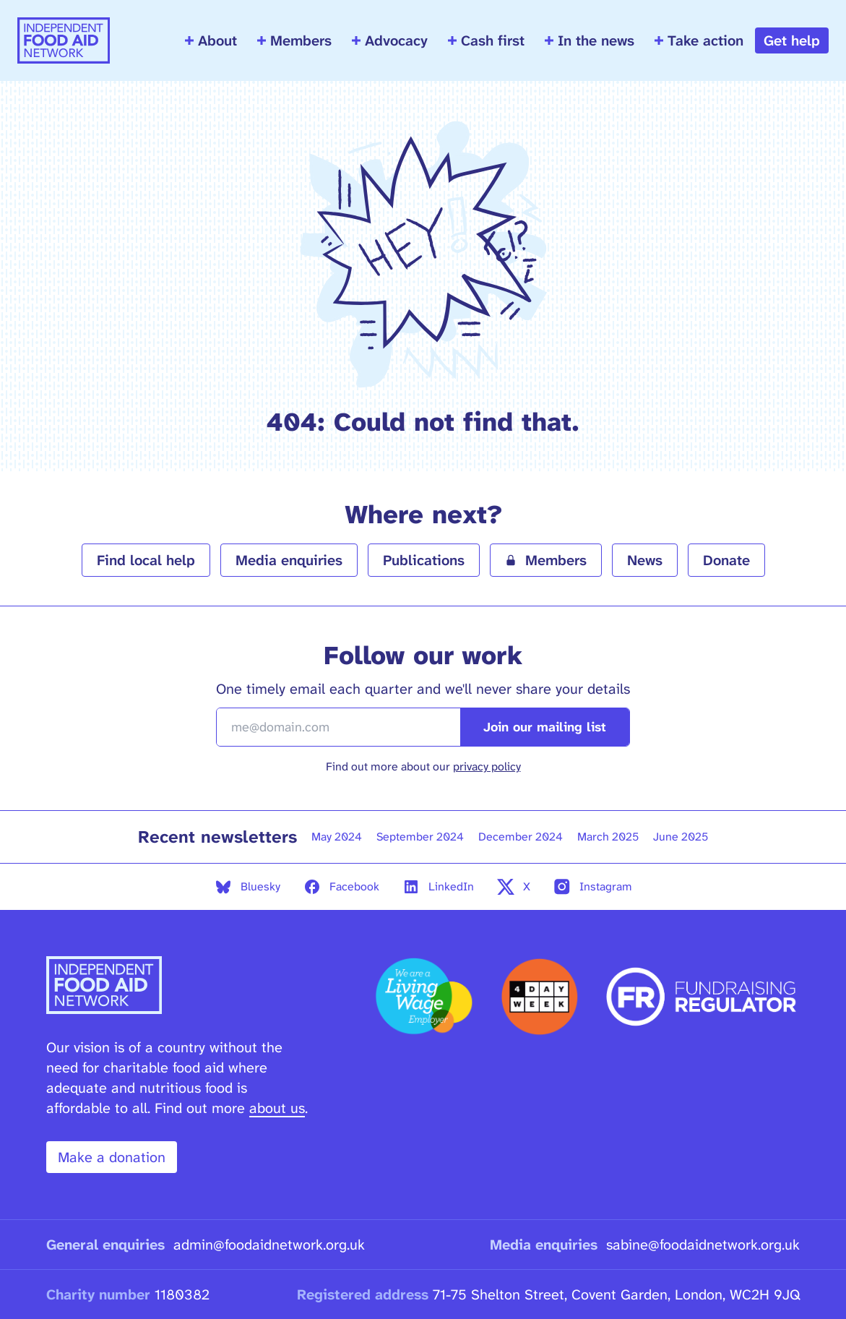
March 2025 (608, 836)
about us (277, 1108)
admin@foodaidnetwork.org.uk (269, 1244)
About (211, 40)
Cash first (486, 40)
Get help (792, 40)
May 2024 (336, 836)
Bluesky (247, 886)
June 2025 (680, 836)
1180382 (182, 1294)
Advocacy (390, 40)
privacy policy (487, 766)
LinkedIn (438, 886)
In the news (589, 40)
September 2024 (420, 836)
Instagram (592, 886)
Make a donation (111, 1157)
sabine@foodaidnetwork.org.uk (703, 1244)
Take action (699, 40)
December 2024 (520, 836)
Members (294, 40)
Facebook (341, 886)
